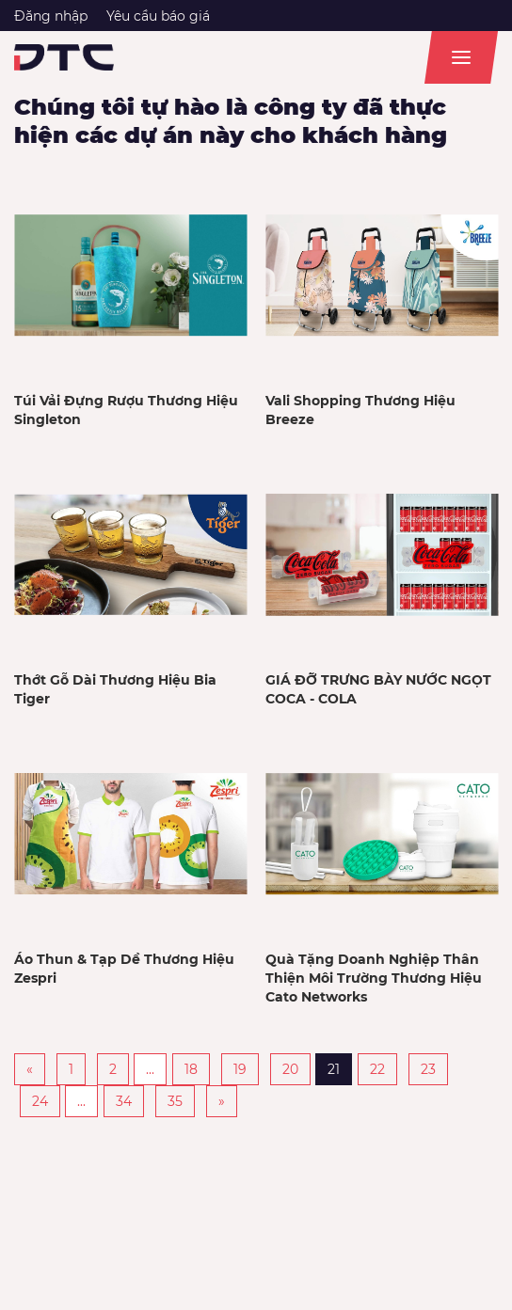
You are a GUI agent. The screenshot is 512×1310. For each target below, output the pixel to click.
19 (240, 1069)
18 (191, 1069)
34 (124, 1101)
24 (40, 1101)
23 (428, 1069)
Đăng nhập (51, 16)
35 (175, 1101)
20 (290, 1069)
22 (377, 1069)
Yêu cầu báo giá (158, 16)
